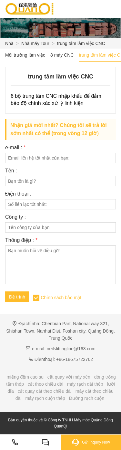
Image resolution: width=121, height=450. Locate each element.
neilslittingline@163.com (71, 348)
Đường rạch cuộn (86, 398)
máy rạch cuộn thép (45, 398)
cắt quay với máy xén (68, 377)
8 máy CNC (62, 55)
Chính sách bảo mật (61, 297)
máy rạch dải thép (85, 384)
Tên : (11, 170)
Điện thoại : (18, 194)
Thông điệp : (21, 240)
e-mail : (15, 147)
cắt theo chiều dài (45, 384)
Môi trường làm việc (25, 55)
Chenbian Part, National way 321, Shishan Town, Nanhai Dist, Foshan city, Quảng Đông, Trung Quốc (60, 331)
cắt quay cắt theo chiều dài (45, 391)
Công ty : (15, 217)
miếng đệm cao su (25, 377)
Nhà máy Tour (35, 43)
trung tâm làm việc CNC (81, 43)
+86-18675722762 (74, 359)
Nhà (9, 43)
